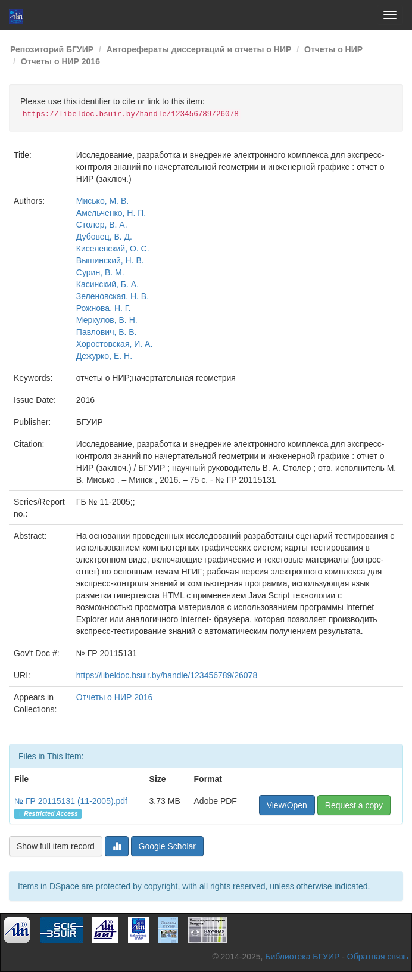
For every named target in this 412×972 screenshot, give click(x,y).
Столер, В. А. (101, 224)
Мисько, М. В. (102, 201)
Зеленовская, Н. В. (112, 296)
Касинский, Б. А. (107, 284)
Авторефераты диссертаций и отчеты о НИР (199, 49)
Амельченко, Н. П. (111, 213)
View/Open (287, 805)
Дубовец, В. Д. (104, 236)
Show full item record (56, 846)
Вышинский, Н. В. (110, 260)
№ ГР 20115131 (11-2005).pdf (70, 801)
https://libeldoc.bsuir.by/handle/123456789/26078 (166, 675)
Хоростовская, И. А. (114, 344)
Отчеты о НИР (333, 49)
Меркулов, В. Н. (107, 320)
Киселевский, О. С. (112, 248)
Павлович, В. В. (106, 332)
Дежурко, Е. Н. (104, 356)
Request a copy (354, 805)
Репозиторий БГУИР (51, 49)
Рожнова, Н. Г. (103, 308)
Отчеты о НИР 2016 (60, 61)
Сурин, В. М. (100, 272)
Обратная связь (377, 956)
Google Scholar (167, 846)
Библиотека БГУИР (302, 956)
